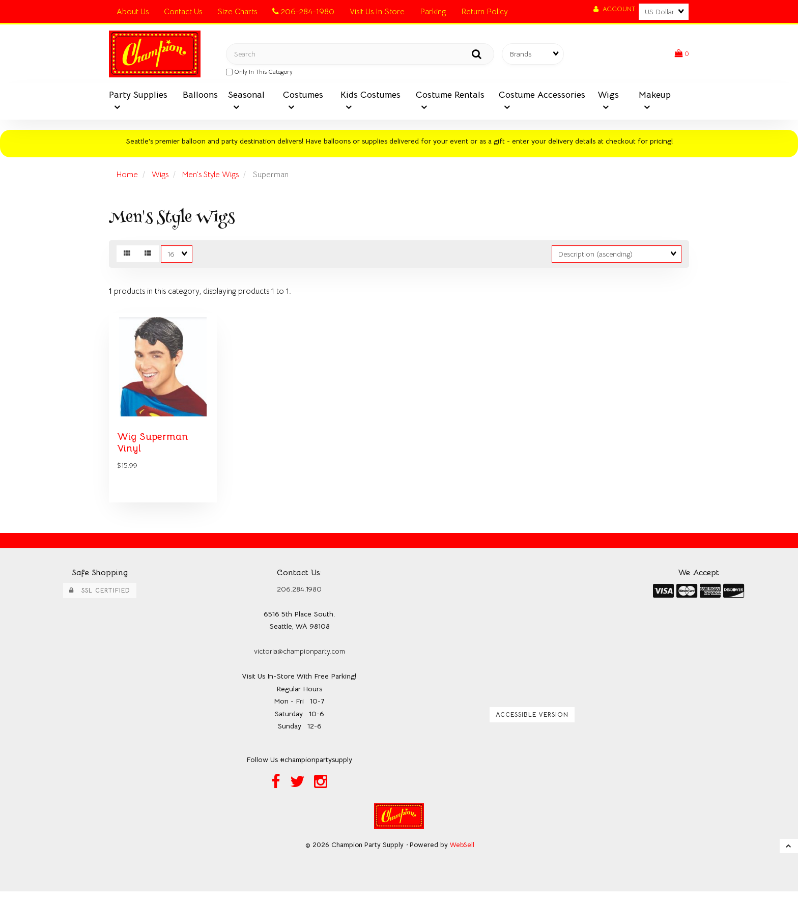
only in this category (259, 73)
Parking (433, 12)
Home (128, 177)
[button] (681, 55)
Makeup (655, 96)
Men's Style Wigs (214, 177)
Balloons (200, 96)
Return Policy (484, 12)
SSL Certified (99, 597)
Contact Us (183, 12)
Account (614, 9)
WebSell (462, 852)
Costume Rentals (450, 96)
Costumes (303, 96)
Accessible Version (532, 721)
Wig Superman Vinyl (154, 448)
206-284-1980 (303, 12)
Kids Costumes (370, 96)
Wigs (608, 96)
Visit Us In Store (377, 12)
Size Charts (237, 12)
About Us (133, 12)
